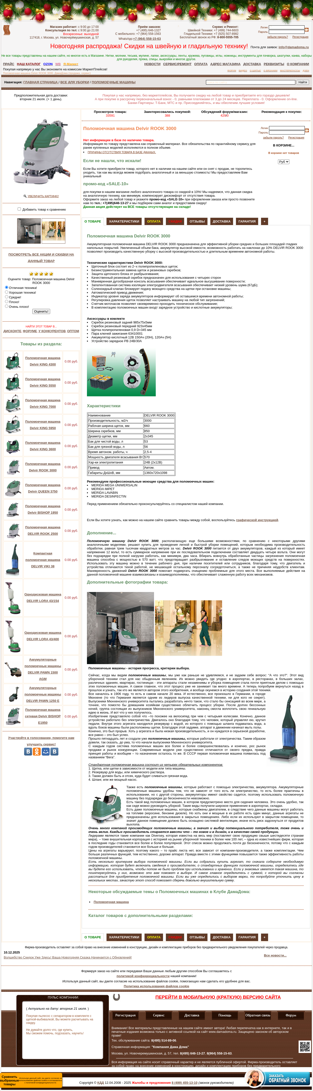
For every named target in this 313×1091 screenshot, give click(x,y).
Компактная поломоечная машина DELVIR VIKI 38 (42, 559)
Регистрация (300, 36)
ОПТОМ (73, 331)
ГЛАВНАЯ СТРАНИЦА (41, 82)
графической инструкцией (257, 520)
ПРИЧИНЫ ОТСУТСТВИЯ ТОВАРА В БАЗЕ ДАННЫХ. (122, 152)
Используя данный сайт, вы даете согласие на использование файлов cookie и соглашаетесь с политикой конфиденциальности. (31, 1080)
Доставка (222, 221)
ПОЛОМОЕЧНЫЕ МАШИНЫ (113, 82)
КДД (100, 1083)
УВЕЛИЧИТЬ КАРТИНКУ (43, 196)
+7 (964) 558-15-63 (147, 39)
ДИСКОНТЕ (12, 331)
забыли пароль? (277, 36)
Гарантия (247, 221)
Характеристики (124, 221)
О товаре (92, 221)
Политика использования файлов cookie (156, 986)
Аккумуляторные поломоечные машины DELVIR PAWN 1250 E (43, 694)
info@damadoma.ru (293, 47)
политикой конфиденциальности (143, 976)
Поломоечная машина (111, 902)
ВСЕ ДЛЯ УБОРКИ (74, 82)
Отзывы (197, 221)
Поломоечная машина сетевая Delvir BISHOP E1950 (43, 716)
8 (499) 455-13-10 (184, 1083)
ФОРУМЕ (30, 331)
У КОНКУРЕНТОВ (52, 331)
